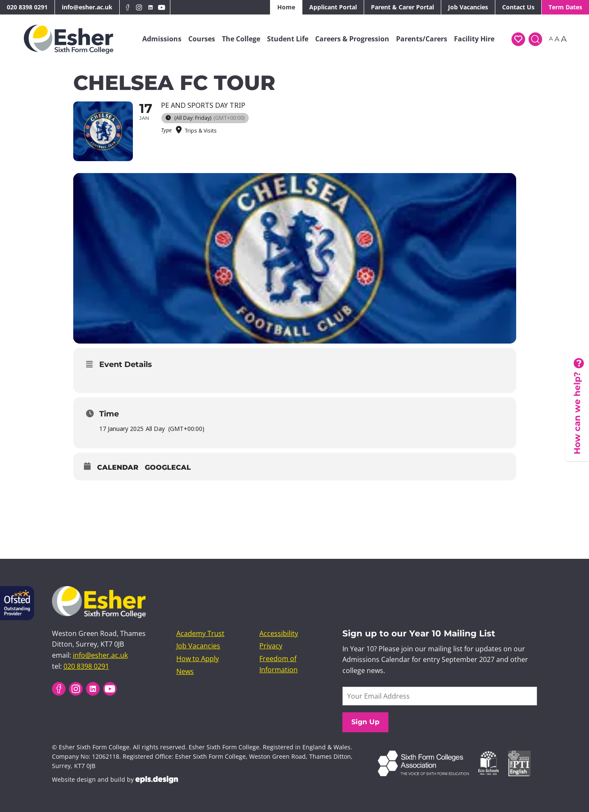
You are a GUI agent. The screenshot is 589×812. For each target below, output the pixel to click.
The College (241, 38)
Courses (201, 38)
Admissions (161, 38)
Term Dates (565, 7)
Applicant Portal (333, 7)
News (185, 671)
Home (286, 7)
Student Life (287, 38)
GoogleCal (168, 467)
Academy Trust (200, 633)
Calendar (117, 467)
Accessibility (278, 633)
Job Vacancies (468, 7)
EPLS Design (156, 779)
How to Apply (197, 658)
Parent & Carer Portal (402, 7)
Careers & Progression (352, 38)
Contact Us (518, 7)
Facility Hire (474, 38)
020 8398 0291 (27, 7)
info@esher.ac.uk (87, 7)
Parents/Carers (421, 38)
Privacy (270, 645)
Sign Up (365, 722)
